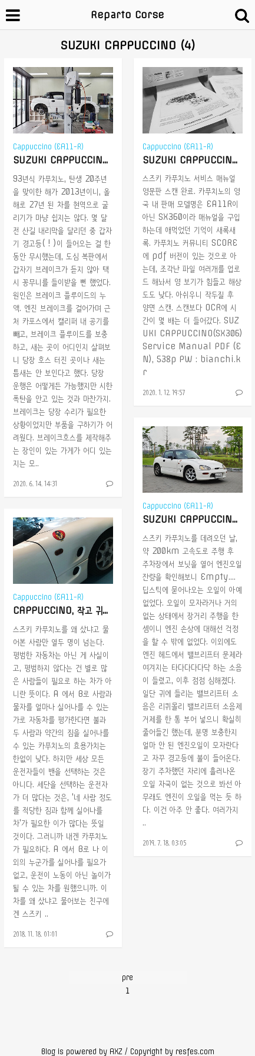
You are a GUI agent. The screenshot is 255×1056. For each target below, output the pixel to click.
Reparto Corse (127, 15)
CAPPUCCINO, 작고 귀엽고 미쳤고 (77, 610)
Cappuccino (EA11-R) (48, 146)
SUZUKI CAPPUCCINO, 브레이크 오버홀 (90, 160)
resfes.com (194, 1051)
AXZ (116, 1051)
